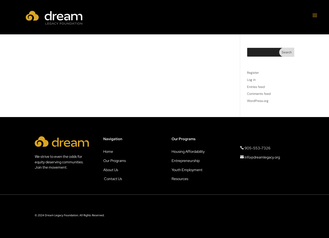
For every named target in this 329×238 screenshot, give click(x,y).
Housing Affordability (188, 151)
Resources (180, 178)
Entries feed (256, 87)
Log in (251, 80)
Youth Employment (187, 169)
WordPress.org (257, 101)
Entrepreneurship (186, 160)
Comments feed (259, 94)
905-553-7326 (255, 148)
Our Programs (114, 160)
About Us (110, 169)
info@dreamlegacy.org (260, 157)
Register (253, 73)
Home (108, 151)
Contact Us (113, 178)
